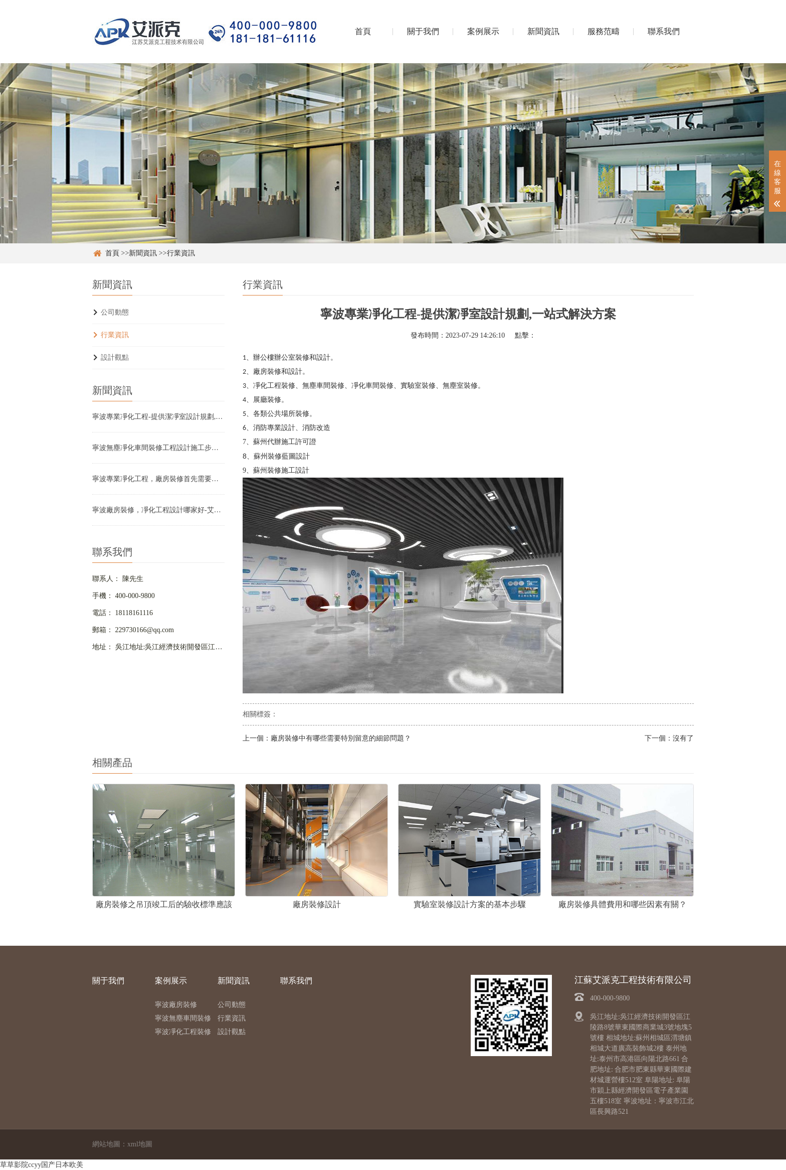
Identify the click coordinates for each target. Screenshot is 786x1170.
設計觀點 (115, 357)
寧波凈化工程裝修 (183, 1032)
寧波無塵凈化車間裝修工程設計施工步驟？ (158, 448)
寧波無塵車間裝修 (183, 1018)
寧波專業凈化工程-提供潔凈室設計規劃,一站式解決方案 (158, 416)
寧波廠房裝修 (176, 1004)
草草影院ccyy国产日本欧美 (41, 1164)
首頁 (363, 31)
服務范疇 (603, 31)
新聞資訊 (543, 31)
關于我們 (423, 31)
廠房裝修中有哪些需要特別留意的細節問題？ (341, 738)
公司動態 (115, 312)
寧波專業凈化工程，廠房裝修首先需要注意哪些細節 (158, 479)
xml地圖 (139, 1144)
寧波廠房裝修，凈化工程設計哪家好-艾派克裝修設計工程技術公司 (158, 510)
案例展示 (483, 31)
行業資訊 (181, 253)
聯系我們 (664, 31)
